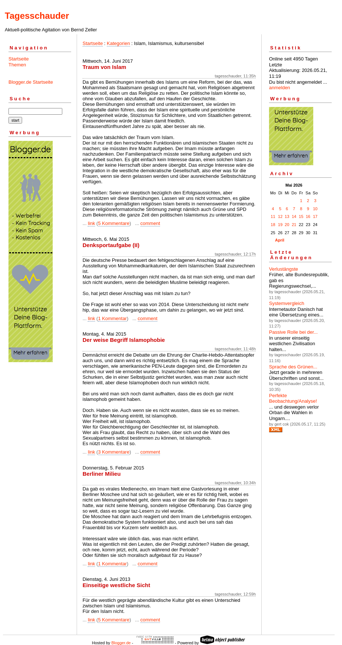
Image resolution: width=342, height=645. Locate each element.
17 (315, 216)
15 (301, 216)
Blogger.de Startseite (30, 82)
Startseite (18, 59)
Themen (17, 64)
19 (280, 224)
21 (294, 224)
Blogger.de (121, 643)
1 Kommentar (112, 318)
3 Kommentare (113, 452)
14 (294, 216)
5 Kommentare (113, 223)
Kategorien (118, 43)
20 (287, 224)
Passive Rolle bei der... (293, 332)
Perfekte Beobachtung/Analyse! (293, 398)
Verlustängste (283, 269)
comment (150, 223)
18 (273, 224)
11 (273, 216)
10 (315, 209)
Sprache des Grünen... (293, 367)
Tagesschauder (37, 16)
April (279, 240)
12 (280, 216)
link (91, 223)
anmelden (279, 87)
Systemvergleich (286, 303)
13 (287, 216)
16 (308, 216)
